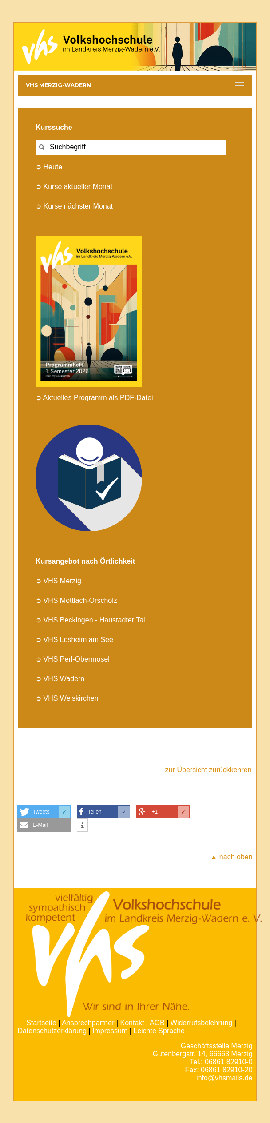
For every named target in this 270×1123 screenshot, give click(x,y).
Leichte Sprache (159, 1031)
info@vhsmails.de (224, 1078)
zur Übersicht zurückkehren (208, 770)
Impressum (109, 1031)
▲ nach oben (231, 857)
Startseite (41, 1023)
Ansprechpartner (88, 1023)
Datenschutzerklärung (52, 1031)
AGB (157, 1023)
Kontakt (132, 1023)
